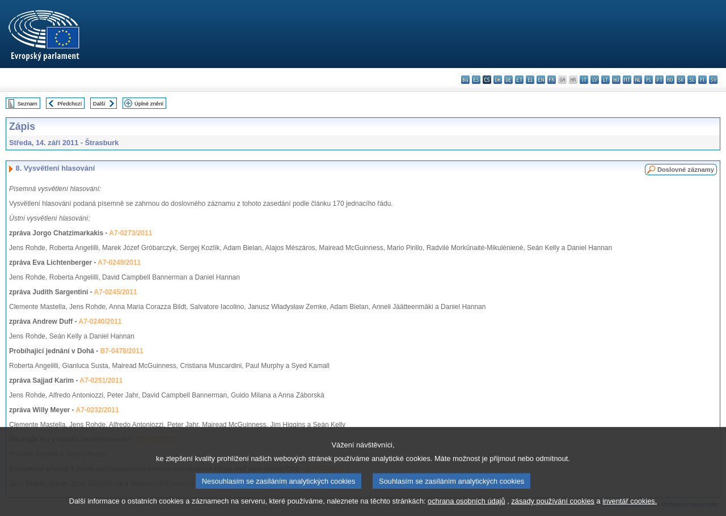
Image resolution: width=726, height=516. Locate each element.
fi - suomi (702, 79)
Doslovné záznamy (685, 169)
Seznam (27, 103)
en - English (541, 79)
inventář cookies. (629, 508)
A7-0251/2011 (101, 380)
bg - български (465, 79)
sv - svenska (713, 79)
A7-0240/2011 (99, 321)
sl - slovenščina (691, 79)
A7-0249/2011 (119, 263)
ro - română (670, 79)
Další (99, 103)
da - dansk (497, 79)
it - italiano (584, 79)
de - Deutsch (508, 79)
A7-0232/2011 (97, 410)
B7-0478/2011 (121, 351)
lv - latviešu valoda (594, 79)
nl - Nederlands (638, 79)
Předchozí (69, 103)
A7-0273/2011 (130, 233)
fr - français (551, 79)
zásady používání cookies (552, 508)
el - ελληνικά (530, 79)
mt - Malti (627, 79)
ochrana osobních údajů (466, 508)
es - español (476, 79)
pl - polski (648, 79)
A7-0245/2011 (115, 292)
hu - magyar (616, 79)
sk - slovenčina (681, 79)
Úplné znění (148, 103)
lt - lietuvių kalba (605, 79)
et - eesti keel (519, 79)
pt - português (659, 79)
